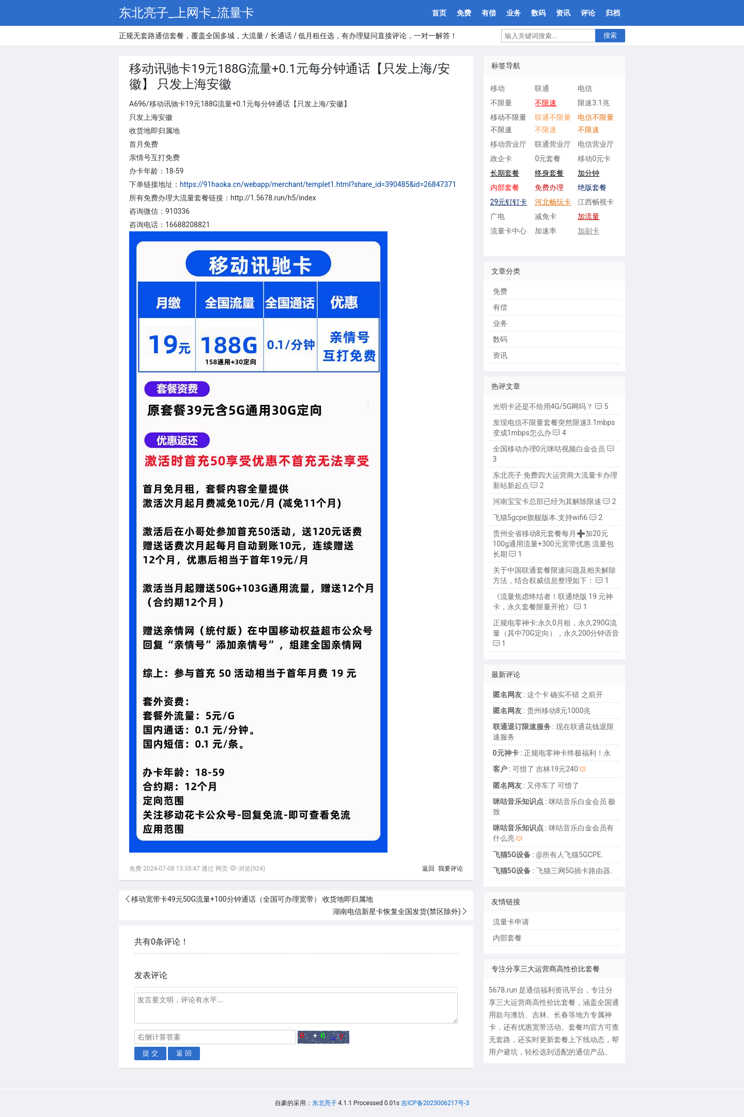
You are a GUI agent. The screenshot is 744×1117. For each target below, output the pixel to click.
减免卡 (545, 216)
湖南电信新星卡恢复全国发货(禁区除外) (397, 911)
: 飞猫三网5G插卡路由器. (552, 871)
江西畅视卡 (596, 202)
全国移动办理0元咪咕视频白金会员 (549, 449)
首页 (439, 13)
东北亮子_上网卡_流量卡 (186, 13)
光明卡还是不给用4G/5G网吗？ (543, 406)
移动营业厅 (508, 144)
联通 (542, 88)
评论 (588, 13)
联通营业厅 (553, 144)
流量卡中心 (508, 231)
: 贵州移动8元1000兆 (542, 710)
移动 (497, 88)
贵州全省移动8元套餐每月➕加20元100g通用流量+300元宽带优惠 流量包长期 (553, 543)
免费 (464, 13)
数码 (538, 13)
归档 (613, 13)
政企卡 (501, 158)
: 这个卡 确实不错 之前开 (548, 694)
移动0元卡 (594, 158)
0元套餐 (548, 158)
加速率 (545, 231)
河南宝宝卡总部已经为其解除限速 (547, 501)
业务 (513, 13)
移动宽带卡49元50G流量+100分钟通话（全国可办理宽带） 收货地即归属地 (252, 899)
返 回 (184, 1053)
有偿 (489, 13)
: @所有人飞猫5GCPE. (548, 855)
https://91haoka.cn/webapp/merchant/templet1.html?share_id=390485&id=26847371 (318, 184)
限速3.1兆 (593, 103)
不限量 (501, 103)
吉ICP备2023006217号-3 (435, 1103)
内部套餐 (507, 938)
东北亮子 (324, 1103)
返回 (428, 868)
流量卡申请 (511, 922)
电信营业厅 (596, 144)
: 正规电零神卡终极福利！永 (552, 753)
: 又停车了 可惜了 (536, 785)
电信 (585, 88)
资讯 (563, 13)
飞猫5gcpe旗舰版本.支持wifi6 (540, 517)
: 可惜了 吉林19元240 (535, 769)
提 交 (150, 1053)
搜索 (610, 35)
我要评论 (450, 868)
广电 (497, 216)
